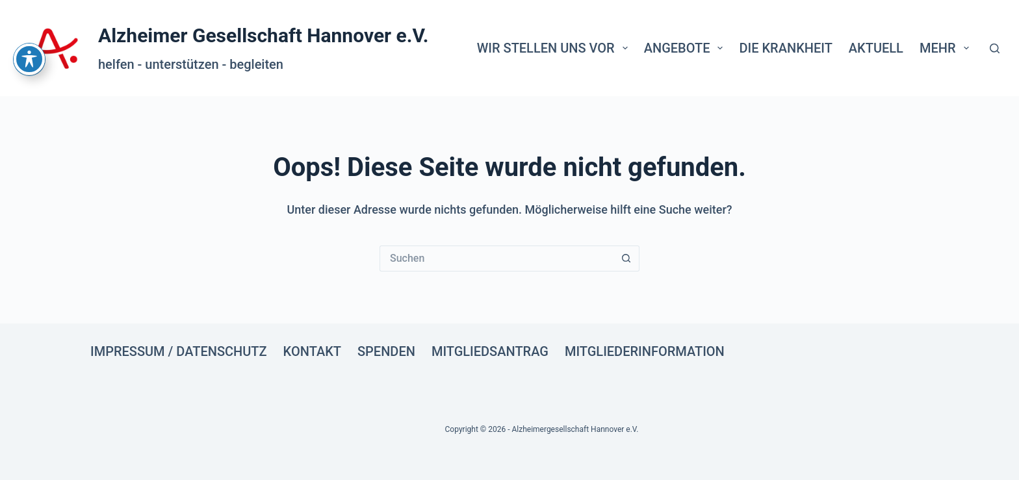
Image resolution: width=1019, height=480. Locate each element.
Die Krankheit (785, 48)
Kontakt (312, 351)
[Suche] (995, 48)
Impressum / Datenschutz (178, 351)
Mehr (947, 48)
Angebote (686, 48)
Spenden (386, 351)
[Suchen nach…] (496, 259)
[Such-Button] (626, 259)
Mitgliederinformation (645, 351)
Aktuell (876, 48)
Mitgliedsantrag (490, 351)
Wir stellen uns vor (555, 48)
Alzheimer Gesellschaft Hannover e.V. (263, 35)
